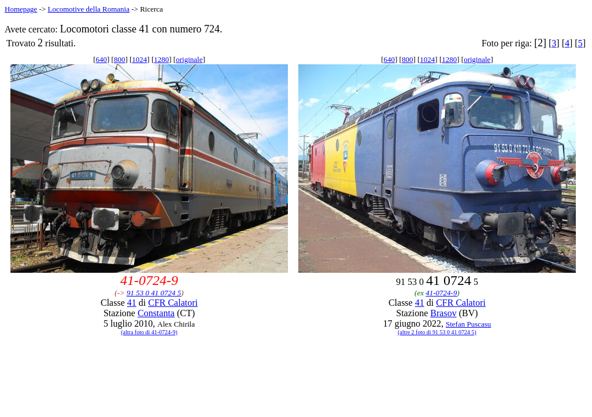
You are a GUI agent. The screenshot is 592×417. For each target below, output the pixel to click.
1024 (139, 59)
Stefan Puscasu (468, 324)
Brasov (443, 313)
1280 (161, 59)
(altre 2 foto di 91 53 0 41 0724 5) (437, 332)
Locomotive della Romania (88, 9)
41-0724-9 (441, 292)
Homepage (21, 9)
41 (131, 303)
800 (119, 59)
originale (189, 59)
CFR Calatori (173, 303)
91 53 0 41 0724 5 (154, 292)
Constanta (156, 313)
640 (102, 59)
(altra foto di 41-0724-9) (149, 332)
